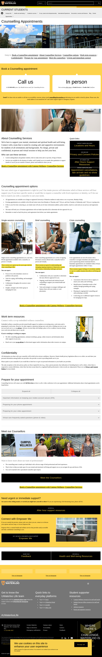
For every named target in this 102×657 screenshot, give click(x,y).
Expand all (26, 391)
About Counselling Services (50, 55)
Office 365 (48, 607)
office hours (69, 87)
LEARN (47, 605)
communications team (19, 599)
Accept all (81, 644)
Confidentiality (17, 58)
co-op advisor (20, 342)
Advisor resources (79, 607)
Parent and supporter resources (82, 609)
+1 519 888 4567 (9, 630)
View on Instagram (17, 575)
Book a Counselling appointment (25, 55)
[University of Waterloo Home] (8, 3)
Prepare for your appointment (36, 58)
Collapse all (75, 391)
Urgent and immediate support (79, 58)
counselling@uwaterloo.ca (57, 97)
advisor (19, 328)
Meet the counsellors (57, 58)
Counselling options (71, 55)
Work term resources (88, 55)
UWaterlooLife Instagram (20, 601)
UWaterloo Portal (50, 602)
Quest (47, 599)
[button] (86, 3)
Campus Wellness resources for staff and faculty (87, 599)
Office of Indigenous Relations (9, 643)
